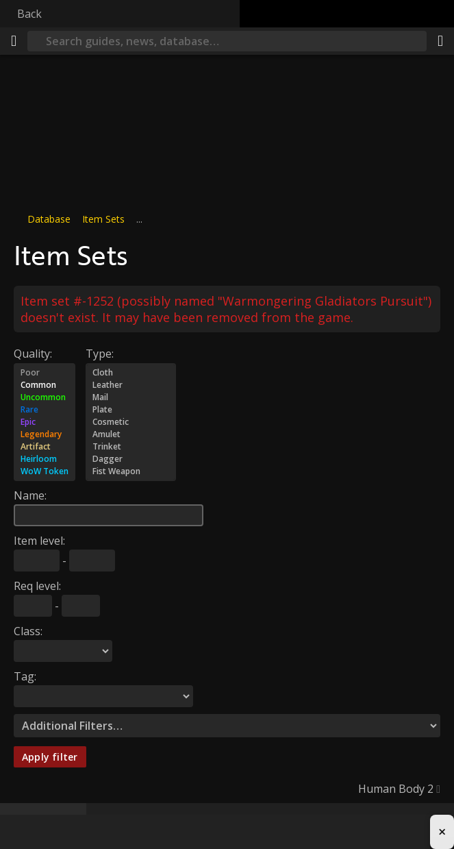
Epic (44, 422)
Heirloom (44, 459)
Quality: (33, 353)
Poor (44, 373)
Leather (131, 385)
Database (49, 218)
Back (29, 13)
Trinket (131, 447)
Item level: (39, 540)
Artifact (44, 447)
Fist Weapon (131, 471)
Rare (44, 410)
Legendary (44, 434)
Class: (28, 631)
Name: (30, 495)
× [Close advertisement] (442, 831)
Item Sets (103, 218)
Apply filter (50, 756)
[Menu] (13, 41)
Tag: (25, 676)
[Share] (440, 41)
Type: (100, 353)
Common (44, 385)
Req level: (37, 585)
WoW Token (44, 471)
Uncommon (44, 397)
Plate (131, 410)
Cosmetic (131, 422)
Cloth (131, 373)
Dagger (131, 459)
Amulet (131, 434)
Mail (131, 397)
